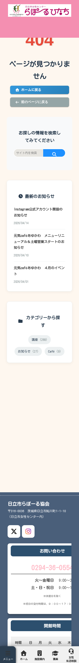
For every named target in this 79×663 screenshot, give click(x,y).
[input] (39, 153)
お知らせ (28, 351)
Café (54, 351)
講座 (39, 339)
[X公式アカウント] (14, 531)
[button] (54, 154)
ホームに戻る (28, 90)
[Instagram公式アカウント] (28, 531)
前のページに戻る (31, 102)
